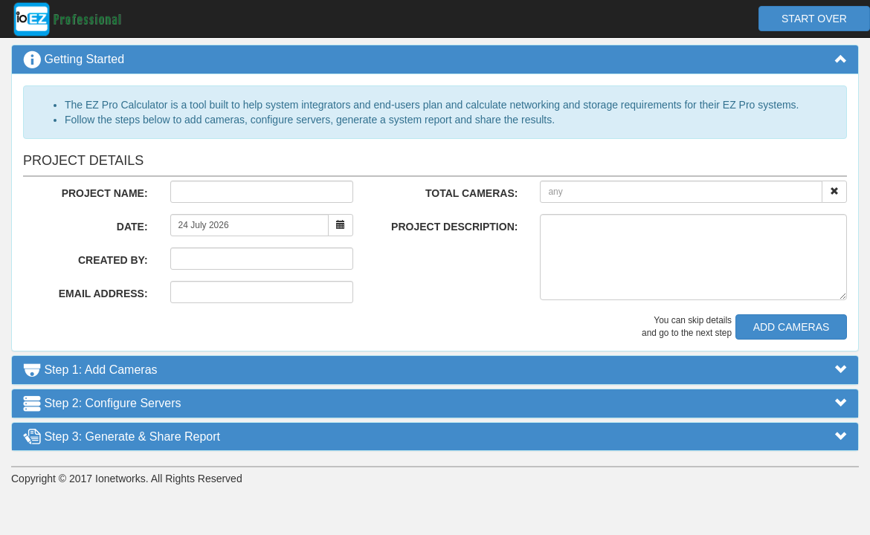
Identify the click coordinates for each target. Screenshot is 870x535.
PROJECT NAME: (105, 193)
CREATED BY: (113, 260)
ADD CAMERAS (791, 327)
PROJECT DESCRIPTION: (454, 227)
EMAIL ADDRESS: (103, 293)
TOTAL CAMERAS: (471, 193)
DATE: (132, 227)
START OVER (814, 19)
